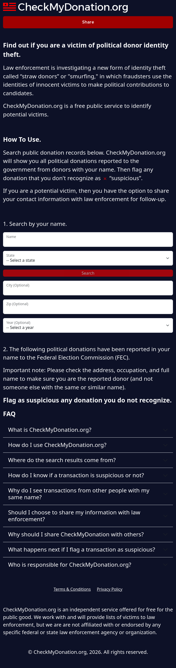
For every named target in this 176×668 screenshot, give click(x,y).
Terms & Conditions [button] (72, 589)
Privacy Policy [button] (109, 589)
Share (88, 22)
